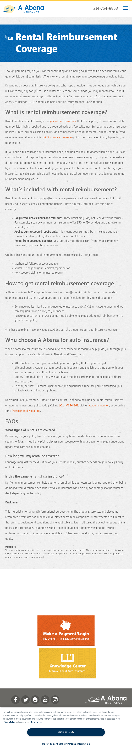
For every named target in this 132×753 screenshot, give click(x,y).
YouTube (45, 699)
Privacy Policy (9, 722)
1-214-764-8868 (68, 405)
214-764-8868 (105, 8)
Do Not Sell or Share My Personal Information (66, 744)
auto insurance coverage (57, 137)
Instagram (55, 699)
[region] (66, 730)
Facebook (15, 699)
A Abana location (99, 405)
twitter (25, 699)
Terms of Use (36, 722)
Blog (35, 699)
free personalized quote (26, 410)
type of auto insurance (62, 121)
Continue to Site (66, 732)
